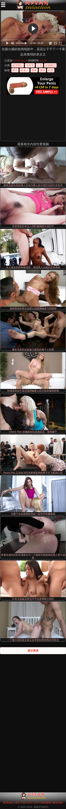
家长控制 (58, 802)
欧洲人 (25, 70)
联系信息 (8, 802)
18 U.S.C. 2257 (30, 802)
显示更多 (33, 650)
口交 (39, 65)
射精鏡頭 (50, 65)
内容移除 (46, 802)
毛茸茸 (30, 65)
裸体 (34, 70)
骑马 (15, 70)
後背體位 (17, 65)
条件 (17, 802)
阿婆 (50, 70)
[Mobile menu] (3, 5)
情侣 (42, 70)
